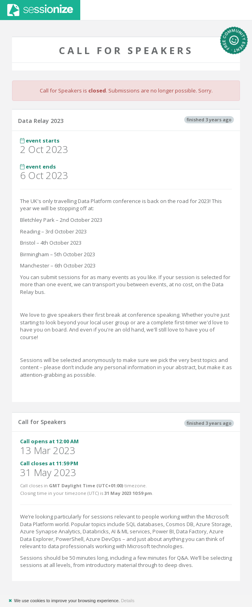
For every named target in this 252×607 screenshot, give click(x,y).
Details (127, 600)
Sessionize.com (40, 10)
